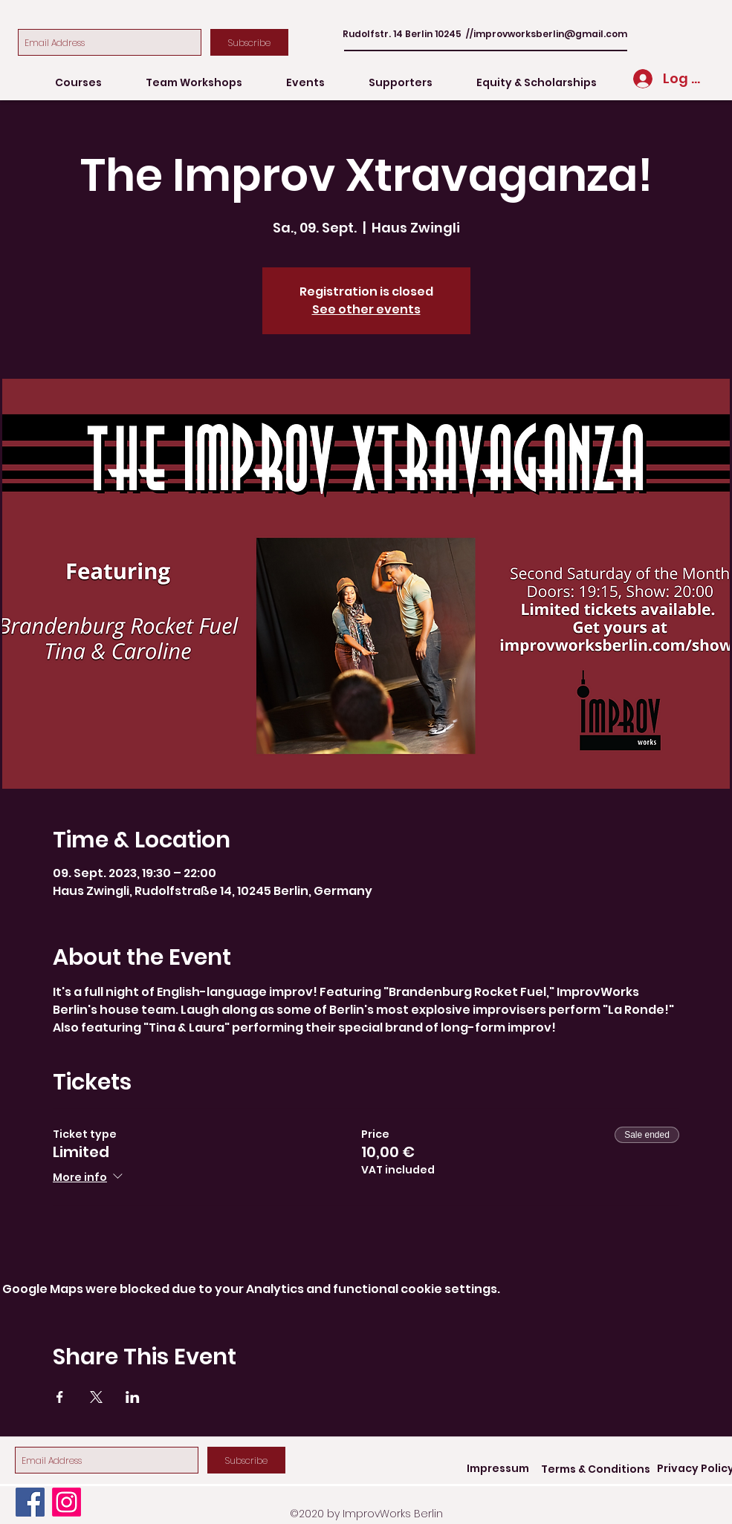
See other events (366, 309)
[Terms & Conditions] (595, 1469)
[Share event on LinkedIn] (133, 1397)
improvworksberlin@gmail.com (550, 33)
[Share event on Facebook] (60, 1397)
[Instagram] (66, 1502)
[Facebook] (30, 1502)
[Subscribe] (249, 42)
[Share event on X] (96, 1397)
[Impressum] (498, 1469)
